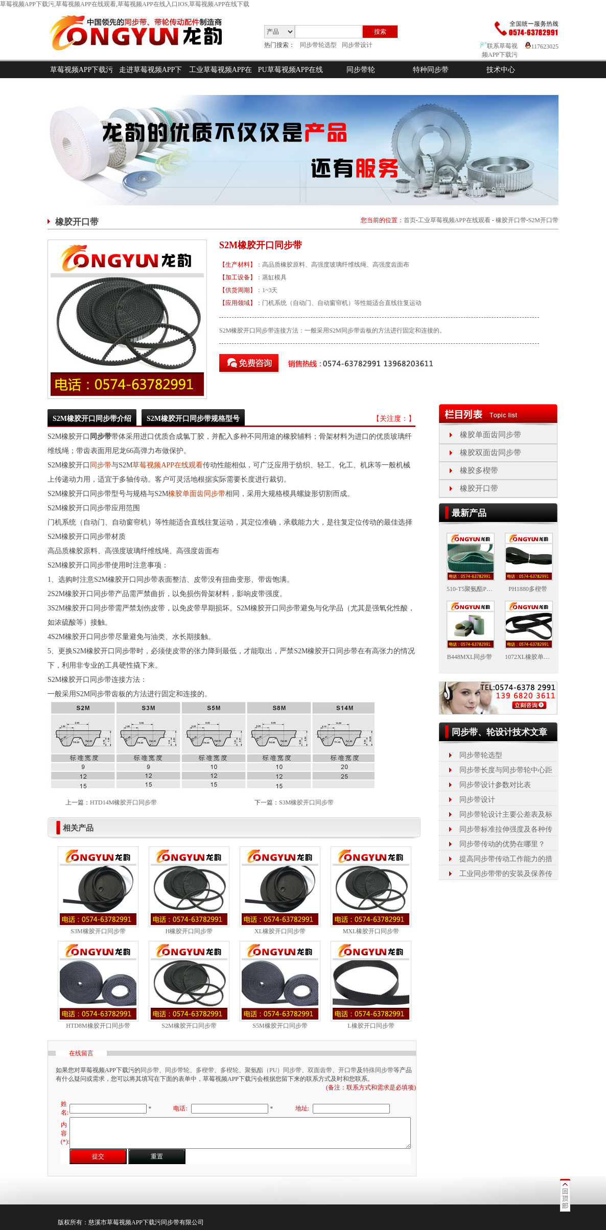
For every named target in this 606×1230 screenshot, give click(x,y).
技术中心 (500, 70)
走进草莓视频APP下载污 (150, 78)
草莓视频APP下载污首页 (81, 78)
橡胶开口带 (511, 220)
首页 (410, 220)
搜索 (380, 31)
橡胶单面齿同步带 (196, 494)
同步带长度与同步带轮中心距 (505, 770)
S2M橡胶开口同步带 (188, 1025)
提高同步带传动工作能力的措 (505, 859)
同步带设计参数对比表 (495, 785)
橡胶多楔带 (479, 470)
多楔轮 (229, 1070)
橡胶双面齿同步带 (490, 452)
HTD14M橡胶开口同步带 (123, 802)
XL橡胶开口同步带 (280, 931)
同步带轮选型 (318, 45)
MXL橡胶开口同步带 (371, 931)
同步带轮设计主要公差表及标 (505, 814)
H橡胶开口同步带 (189, 931)
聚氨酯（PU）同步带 (273, 1070)
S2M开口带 (543, 220)
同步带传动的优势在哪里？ (502, 844)
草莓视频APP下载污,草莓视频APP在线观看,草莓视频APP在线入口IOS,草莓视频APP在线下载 (124, 4)
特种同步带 (431, 70)
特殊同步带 (378, 1070)
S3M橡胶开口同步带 (306, 802)
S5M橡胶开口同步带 (279, 1025)
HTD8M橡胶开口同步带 (98, 1025)
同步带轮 (360, 70)
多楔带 (205, 1070)
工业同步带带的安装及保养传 (505, 874)
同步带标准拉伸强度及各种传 (505, 829)
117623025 (541, 46)
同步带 (100, 465)
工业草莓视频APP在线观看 (220, 78)
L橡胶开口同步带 (370, 1025)
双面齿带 (320, 1070)
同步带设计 (357, 45)
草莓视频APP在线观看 (167, 465)
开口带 (347, 1070)
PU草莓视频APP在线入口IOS (290, 78)
